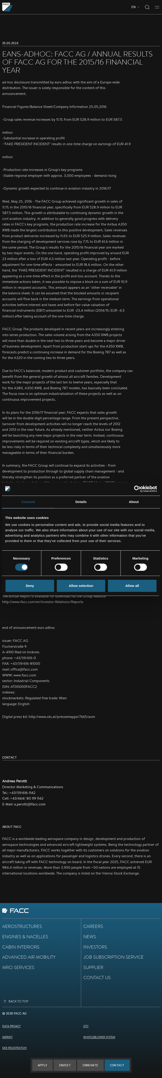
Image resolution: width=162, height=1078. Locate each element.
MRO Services (18, 967)
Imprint (7, 1037)
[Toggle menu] (157, 7)
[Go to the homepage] (7, 7)
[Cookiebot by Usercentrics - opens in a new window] (137, 488)
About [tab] (134, 502)
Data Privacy (11, 1026)
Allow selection (81, 586)
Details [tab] (81, 502)
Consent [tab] (28, 502)
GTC (86, 1026)
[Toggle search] (147, 7)
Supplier (93, 967)
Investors (95, 947)
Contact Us (97, 977)
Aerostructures (22, 926)
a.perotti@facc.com (29, 804)
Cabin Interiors (20, 947)
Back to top (15, 1001)
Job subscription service (113, 957)
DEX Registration (14, 1048)
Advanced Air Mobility (29, 957)
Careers (93, 926)
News (89, 937)
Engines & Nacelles (25, 937)
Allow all (132, 586)
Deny (30, 586)
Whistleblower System (99, 1037)
